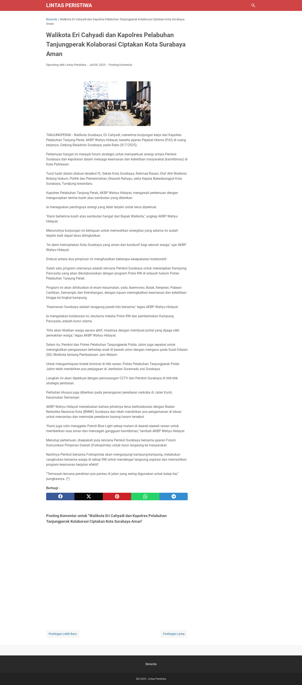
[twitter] (88, 496)
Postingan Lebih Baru (63, 634)
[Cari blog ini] (253, 5)
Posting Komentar (120, 64)
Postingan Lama (174, 634)
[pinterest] (117, 496)
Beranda (151, 664)
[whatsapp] (145, 496)
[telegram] (173, 496)
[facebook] (60, 496)
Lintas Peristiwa (69, 5)
